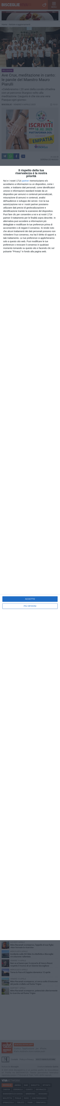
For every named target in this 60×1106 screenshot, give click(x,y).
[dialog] (30, 553)
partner (25, 181)
